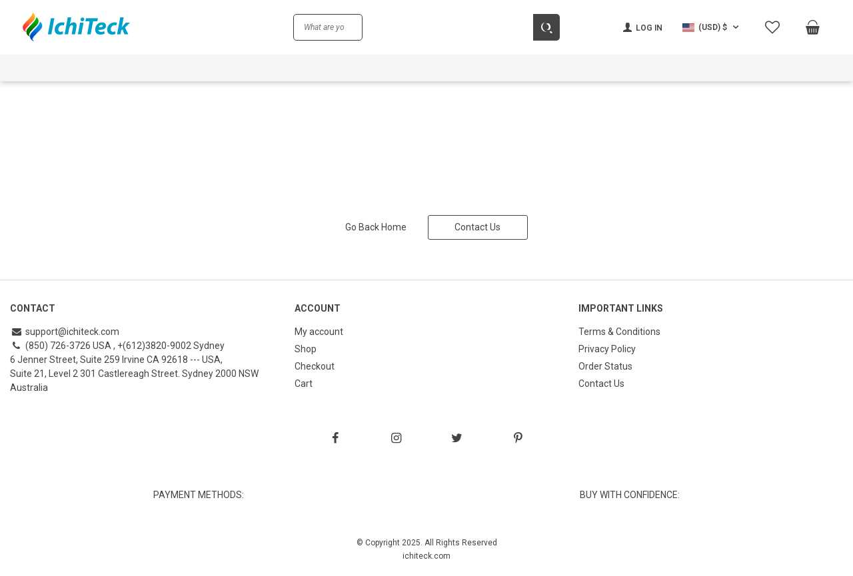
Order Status (605, 366)
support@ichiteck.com (64, 331)
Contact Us (477, 227)
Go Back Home (376, 227)
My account (319, 331)
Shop (306, 349)
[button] (712, 27)
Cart (304, 383)
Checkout (315, 366)
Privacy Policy (607, 349)
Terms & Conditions (619, 331)
